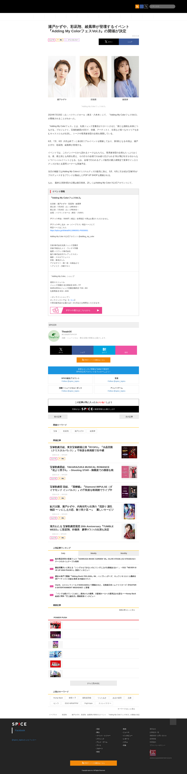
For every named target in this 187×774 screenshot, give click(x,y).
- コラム (125, 742)
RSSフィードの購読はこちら (95, 360)
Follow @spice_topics (70, 381)
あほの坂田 (116, 698)
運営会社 (153, 729)
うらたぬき (100, 698)
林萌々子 (71, 698)
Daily (63, 553)
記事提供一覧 (154, 732)
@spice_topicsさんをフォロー (24, 740)
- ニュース (125, 732)
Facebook (20, 730)
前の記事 (55, 417)
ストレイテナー (103, 703)
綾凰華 (91, 431)
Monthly (124, 553)
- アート (98, 745)
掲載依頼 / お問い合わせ (158, 736)
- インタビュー (127, 736)
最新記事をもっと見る (128, 610)
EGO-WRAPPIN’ (70, 703)
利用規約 (153, 742)
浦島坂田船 (85, 698)
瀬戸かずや (78, 431)
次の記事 (132, 417)
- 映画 (98, 752)
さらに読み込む (101, 683)
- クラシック (100, 739)
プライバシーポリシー (157, 745)
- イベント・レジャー (103, 736)
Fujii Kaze (87, 703)
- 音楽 (98, 729)
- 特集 (124, 745)
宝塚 (54, 431)
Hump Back (57, 698)
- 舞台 (98, 732)
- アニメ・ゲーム (101, 742)
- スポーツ (99, 748)
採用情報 (153, 739)
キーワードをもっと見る (127, 709)
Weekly (93, 553)
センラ (55, 703)
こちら (71, 300)
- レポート (125, 739)
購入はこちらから (82, 310)
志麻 (128, 698)
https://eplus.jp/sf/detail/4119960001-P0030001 (69, 230)
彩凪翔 (65, 431)
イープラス (53, 715)
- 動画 (124, 729)
